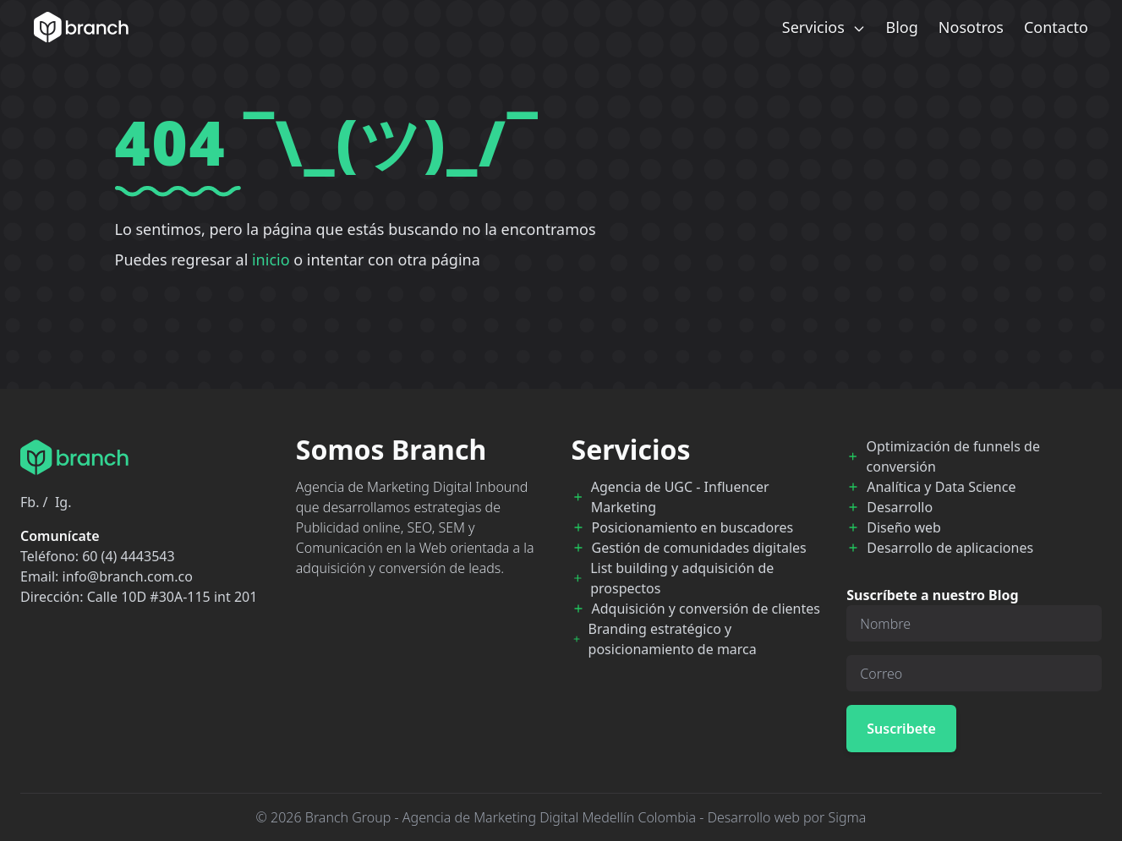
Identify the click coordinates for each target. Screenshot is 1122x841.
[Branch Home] (81, 27)
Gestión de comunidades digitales (699, 547)
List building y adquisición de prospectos (682, 578)
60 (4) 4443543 (128, 556)
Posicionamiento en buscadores (693, 527)
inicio (271, 259)
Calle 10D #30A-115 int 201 (172, 596)
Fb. (29, 502)
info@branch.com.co (128, 576)
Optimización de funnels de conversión (953, 456)
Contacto (1056, 27)
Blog (902, 27)
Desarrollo (900, 507)
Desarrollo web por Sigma (787, 817)
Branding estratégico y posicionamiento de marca (672, 639)
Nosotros (971, 27)
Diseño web (904, 527)
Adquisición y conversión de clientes (706, 608)
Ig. (63, 502)
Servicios (824, 27)
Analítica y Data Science (941, 487)
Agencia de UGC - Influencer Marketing (680, 497)
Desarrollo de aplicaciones (950, 547)
